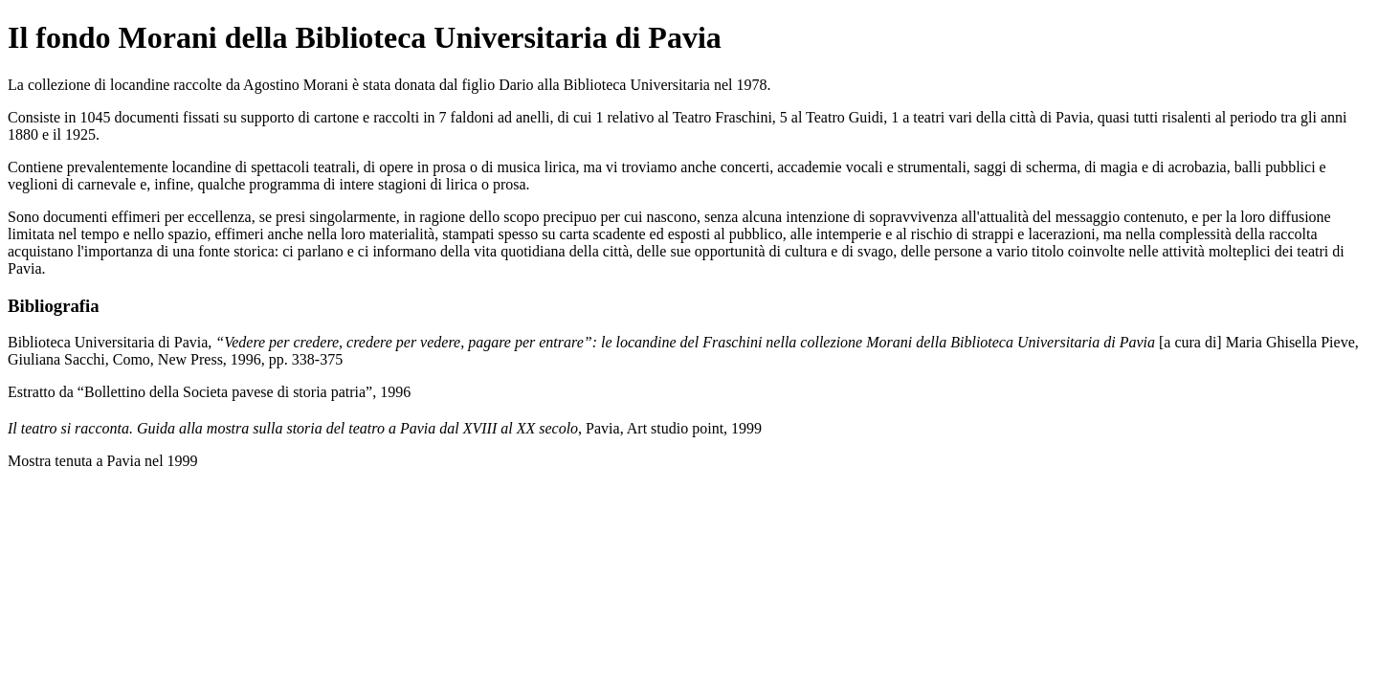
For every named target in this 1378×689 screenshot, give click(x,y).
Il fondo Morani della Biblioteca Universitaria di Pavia (365, 37)
